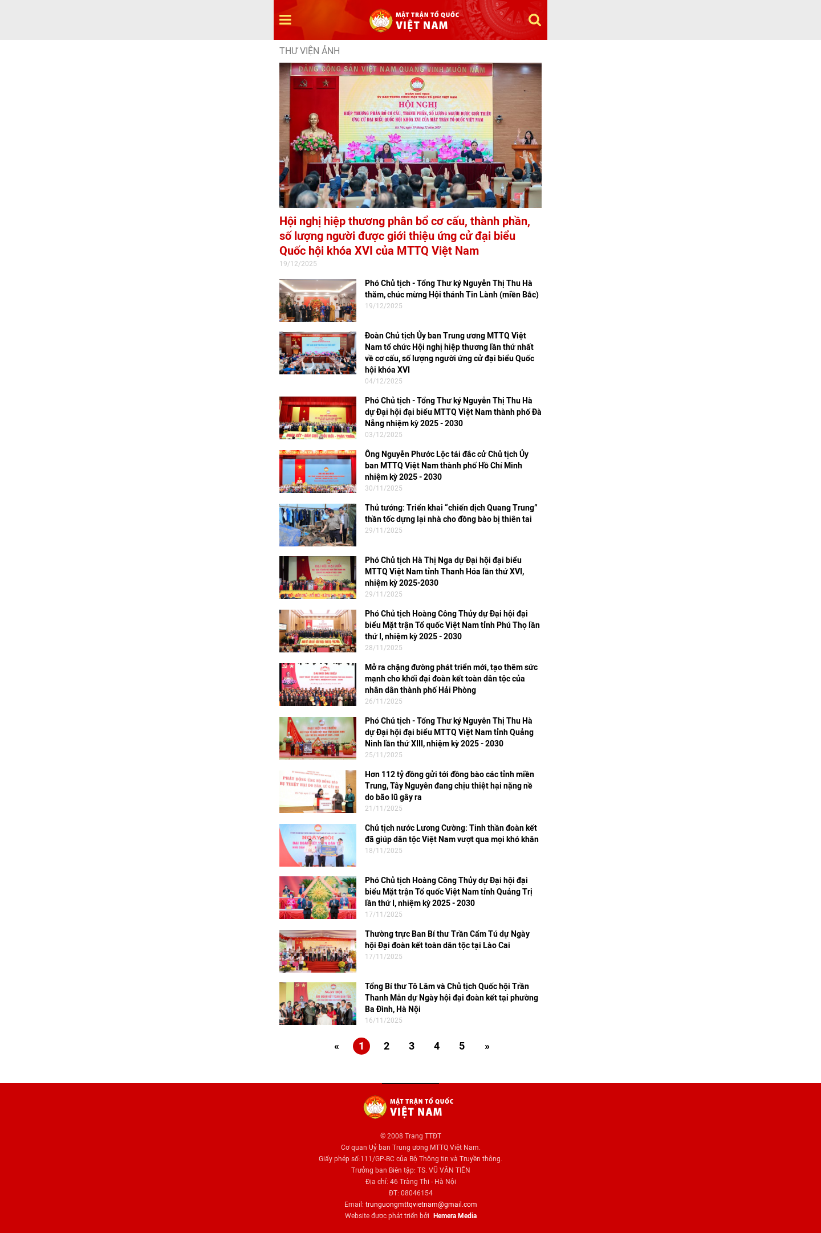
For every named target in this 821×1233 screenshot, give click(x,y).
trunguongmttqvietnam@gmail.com (421, 1204)
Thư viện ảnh (309, 51)
